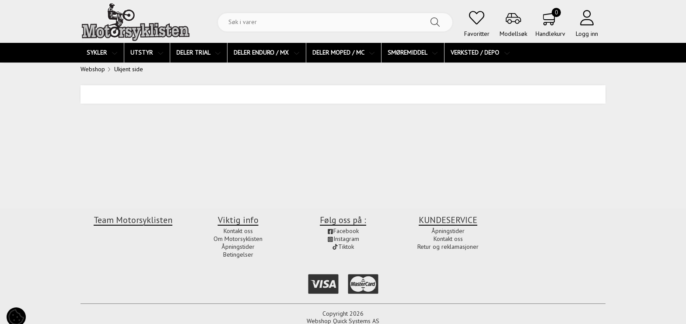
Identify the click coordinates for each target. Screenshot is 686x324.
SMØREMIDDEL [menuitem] (413, 52)
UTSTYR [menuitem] (147, 52)
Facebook (343, 231)
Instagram (343, 239)
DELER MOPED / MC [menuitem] (343, 52)
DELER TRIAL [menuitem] (198, 52)
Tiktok (343, 247)
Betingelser (238, 254)
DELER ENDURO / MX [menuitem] (267, 52)
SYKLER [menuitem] (102, 52)
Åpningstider (238, 247)
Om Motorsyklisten (238, 239)
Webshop (92, 69)
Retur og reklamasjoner (448, 247)
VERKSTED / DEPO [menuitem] (480, 52)
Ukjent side (128, 69)
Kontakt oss (238, 231)
